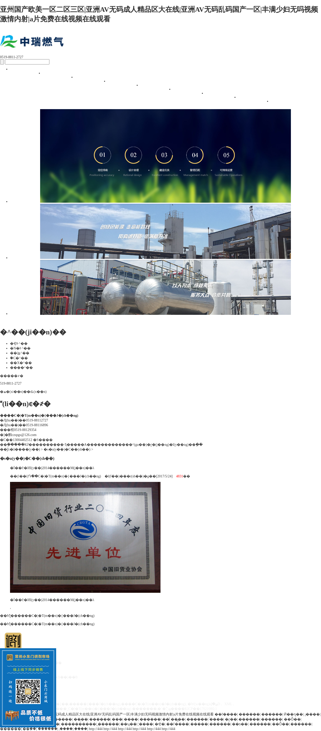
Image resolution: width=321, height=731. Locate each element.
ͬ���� (216, 719)
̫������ (108, 724)
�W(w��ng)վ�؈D (204, 704)
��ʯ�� (128, 724)
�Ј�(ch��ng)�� (93, 80)
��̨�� (81, 719)
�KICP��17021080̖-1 (199, 709)
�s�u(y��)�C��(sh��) (256, 100)
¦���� (145, 724)
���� (131, 719)
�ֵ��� (80, 729)
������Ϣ (223, 96)
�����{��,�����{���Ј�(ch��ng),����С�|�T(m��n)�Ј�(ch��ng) (114, 704)
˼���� (66, 729)
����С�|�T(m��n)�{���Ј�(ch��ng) (56, 616)
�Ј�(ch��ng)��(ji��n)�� (60, 76)
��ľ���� (226, 714)
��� (117, 719)
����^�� (21, 368)
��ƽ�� (240, 724)
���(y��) (29, 449)
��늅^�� (19, 353)
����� (199, 724)
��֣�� (29, 729)
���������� (78, 724)
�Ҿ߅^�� (19, 343)
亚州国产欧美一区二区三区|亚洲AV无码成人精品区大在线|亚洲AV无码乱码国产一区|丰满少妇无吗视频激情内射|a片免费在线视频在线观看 (107, 714)
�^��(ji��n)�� (125, 84)
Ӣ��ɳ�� (293, 714)
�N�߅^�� (20, 348)
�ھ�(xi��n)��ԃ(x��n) (23, 392)
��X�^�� (21, 363)
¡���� (312, 714)
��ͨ (165, 719)
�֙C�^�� (19, 358)
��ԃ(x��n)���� (191, 92)
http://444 (96, 729)
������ (249, 714)
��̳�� (178, 719)
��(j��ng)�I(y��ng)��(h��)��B (158, 88)
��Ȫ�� (292, 719)
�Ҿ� (160, 724)
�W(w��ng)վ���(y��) (28, 72)
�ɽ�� (231, 719)
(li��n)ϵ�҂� (288, 104)
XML (228, 704)
